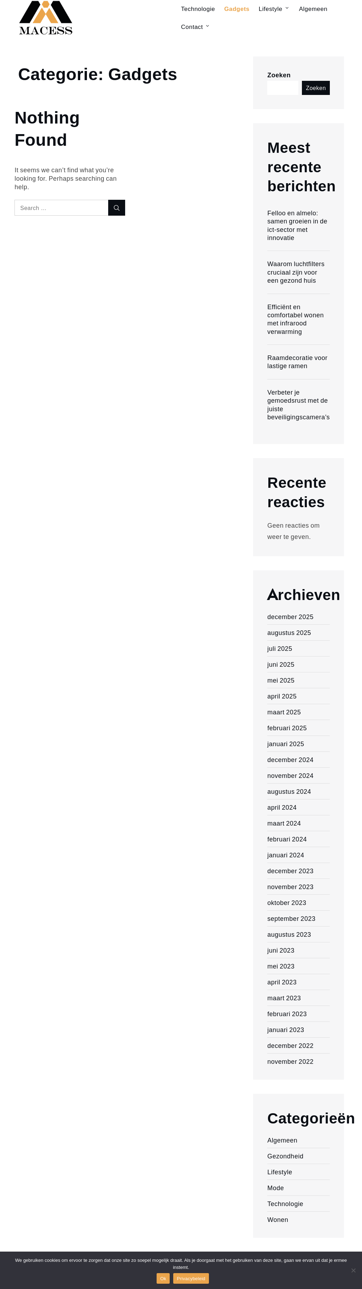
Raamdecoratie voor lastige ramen (297, 362)
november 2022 (290, 1061)
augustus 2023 (289, 934)
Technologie (285, 1203)
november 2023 (290, 887)
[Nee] (353, 1270)
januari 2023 (285, 1029)
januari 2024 (285, 855)
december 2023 (290, 871)
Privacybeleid (191, 1278)
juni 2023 (280, 950)
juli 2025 (279, 648)
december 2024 (290, 759)
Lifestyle (279, 1172)
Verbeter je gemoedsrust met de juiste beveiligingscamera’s (298, 404)
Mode (275, 1188)
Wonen (277, 1219)
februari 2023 (287, 1014)
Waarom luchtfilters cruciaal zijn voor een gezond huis (296, 272)
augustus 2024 (289, 791)
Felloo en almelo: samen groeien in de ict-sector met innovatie (297, 225)
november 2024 (290, 775)
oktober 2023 (286, 902)
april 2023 (282, 982)
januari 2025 (285, 744)
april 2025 (282, 696)
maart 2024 (284, 823)
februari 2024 (287, 839)
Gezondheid (285, 1156)
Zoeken (279, 75)
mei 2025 (280, 680)
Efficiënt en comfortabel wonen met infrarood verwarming (295, 319)
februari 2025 (287, 728)
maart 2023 (284, 998)
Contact (195, 26)
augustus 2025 (289, 632)
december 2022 (290, 1045)
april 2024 (282, 807)
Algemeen (282, 1140)
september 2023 (291, 918)
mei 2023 (280, 966)
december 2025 (290, 616)
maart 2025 (284, 712)
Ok (163, 1278)
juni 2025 (280, 664)
